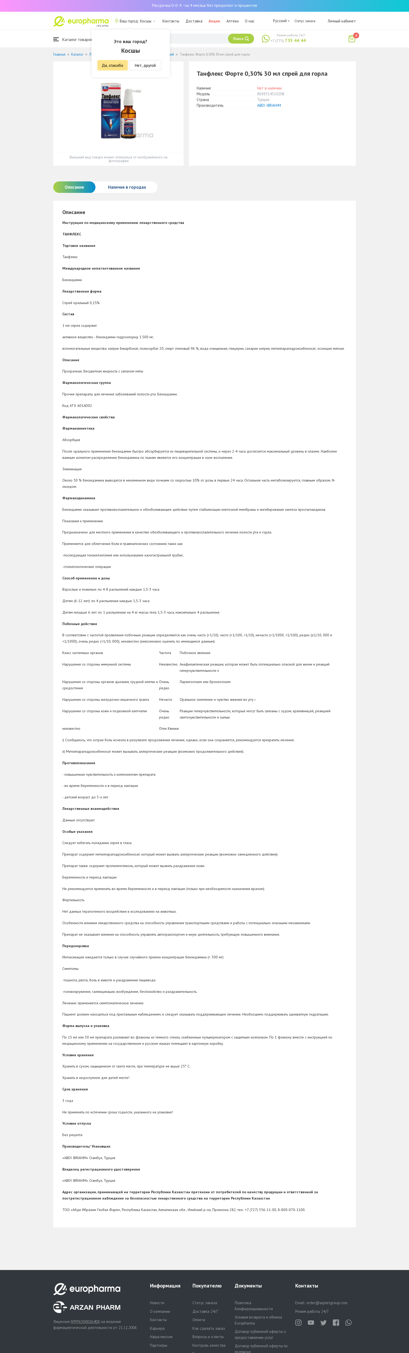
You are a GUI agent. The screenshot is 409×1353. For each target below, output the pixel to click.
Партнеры (158, 1345)
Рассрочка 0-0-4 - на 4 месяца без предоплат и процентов (204, 5)
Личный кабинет (342, 21)
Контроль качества (209, 1345)
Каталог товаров (73, 39)
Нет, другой (145, 65)
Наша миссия (161, 1336)
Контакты (171, 21)
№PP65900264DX (85, 1321)
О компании (160, 1311)
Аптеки (232, 21)
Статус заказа (304, 21)
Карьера (157, 1328)
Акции (214, 21)
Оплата (199, 1319)
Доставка (193, 21)
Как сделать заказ (209, 1328)
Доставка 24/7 (205, 1311)
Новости (157, 1302)
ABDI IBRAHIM (269, 105)
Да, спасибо (112, 65)
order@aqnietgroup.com (326, 1302)
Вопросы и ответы (208, 1336)
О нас (250, 21)
